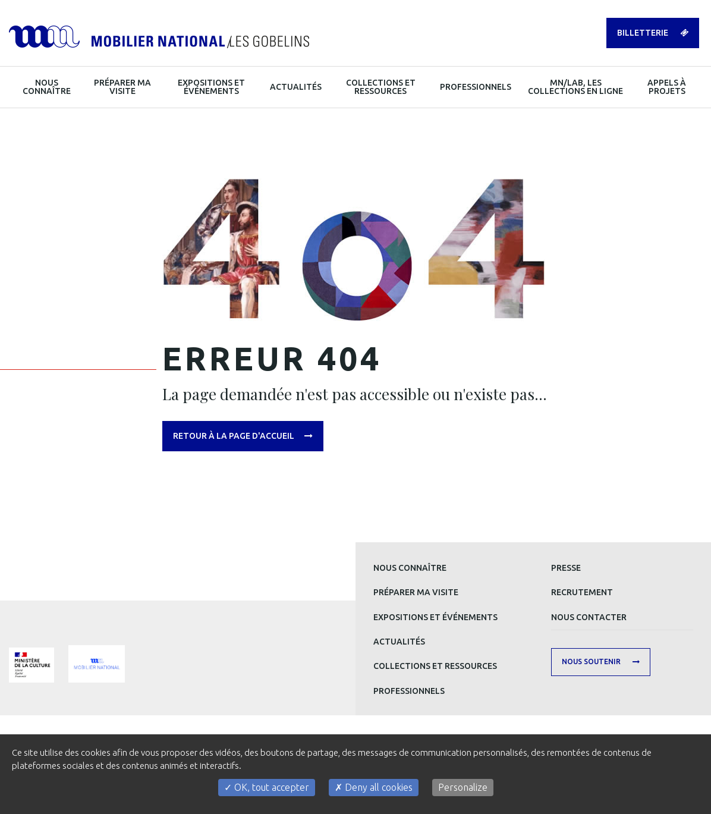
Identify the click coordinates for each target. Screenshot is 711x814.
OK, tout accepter (266, 787)
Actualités (399, 641)
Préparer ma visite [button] (122, 87)
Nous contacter (589, 617)
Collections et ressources (435, 666)
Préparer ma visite (415, 592)
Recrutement (582, 592)
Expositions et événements (435, 617)
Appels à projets (666, 87)
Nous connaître (409, 568)
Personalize (462, 787)
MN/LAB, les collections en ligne (575, 87)
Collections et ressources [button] (381, 87)
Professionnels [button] (475, 87)
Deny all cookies (374, 787)
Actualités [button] (296, 87)
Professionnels (409, 691)
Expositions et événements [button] (211, 87)
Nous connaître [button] (47, 87)
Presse (566, 568)
